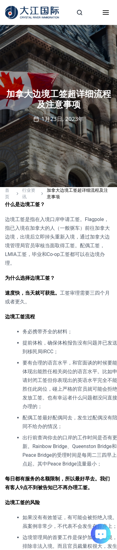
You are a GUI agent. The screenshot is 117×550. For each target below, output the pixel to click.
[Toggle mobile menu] (106, 12)
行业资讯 (28, 193)
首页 (7, 193)
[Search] (79, 12)
